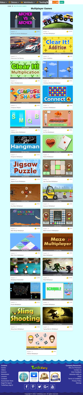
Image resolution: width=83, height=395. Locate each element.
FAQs (79, 376)
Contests (4, 379)
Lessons (4, 376)
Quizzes (4, 372)
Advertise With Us (75, 374)
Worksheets (5, 374)
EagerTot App (6, 383)
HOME (9, 6)
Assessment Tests (7, 381)
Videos (3, 370)
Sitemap (78, 383)
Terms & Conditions (74, 379)
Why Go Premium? (75, 368)
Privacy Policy (76, 381)
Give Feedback (76, 372)
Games (3, 368)
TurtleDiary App (7, 385)
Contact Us (77, 370)
